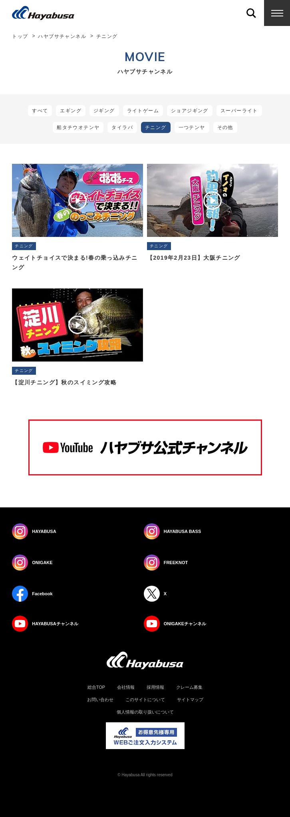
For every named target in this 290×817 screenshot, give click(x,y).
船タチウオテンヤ (78, 127)
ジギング (104, 110)
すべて (40, 110)
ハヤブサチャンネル (62, 36)
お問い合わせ (100, 700)
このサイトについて (145, 700)
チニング (156, 127)
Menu (277, 13)
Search (251, 13)
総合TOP (96, 687)
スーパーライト (239, 110)
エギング (70, 110)
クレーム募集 (189, 687)
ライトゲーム (143, 110)
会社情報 (126, 687)
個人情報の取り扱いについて (145, 712)
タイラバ (122, 127)
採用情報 (155, 687)
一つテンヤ (192, 127)
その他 (225, 127)
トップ (20, 36)
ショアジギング (190, 110)
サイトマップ (190, 700)
